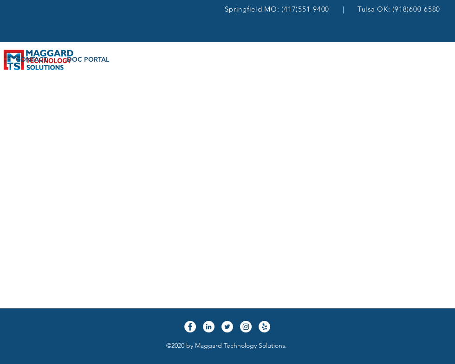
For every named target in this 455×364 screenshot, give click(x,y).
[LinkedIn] (208, 326)
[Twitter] (227, 326)
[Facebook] (190, 326)
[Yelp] (264, 326)
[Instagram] (246, 326)
